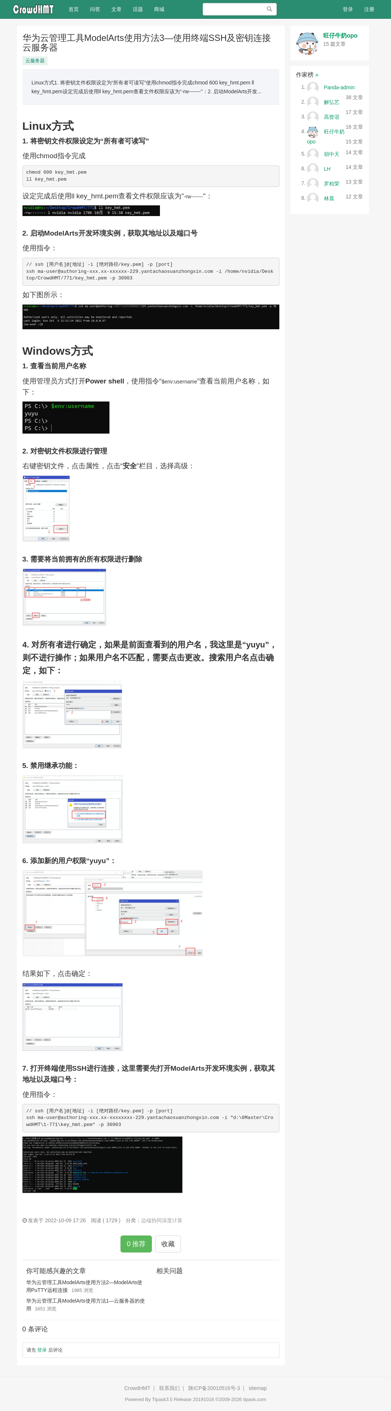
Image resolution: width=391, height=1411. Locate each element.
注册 (369, 9)
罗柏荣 (331, 183)
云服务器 (35, 60)
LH (327, 168)
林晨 (329, 198)
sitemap (258, 1388)
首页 (76, 8)
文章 (116, 9)
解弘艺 (331, 102)
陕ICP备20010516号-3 (214, 1388)
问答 (95, 9)
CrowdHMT (137, 1388)
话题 (138, 9)
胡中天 (331, 154)
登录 (348, 9)
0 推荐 (136, 1244)
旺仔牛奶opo (340, 35)
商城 (159, 9)
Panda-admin (339, 87)
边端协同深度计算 (161, 1220)
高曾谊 (331, 116)
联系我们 (169, 1388)
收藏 (168, 1244)
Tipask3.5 (162, 1399)
